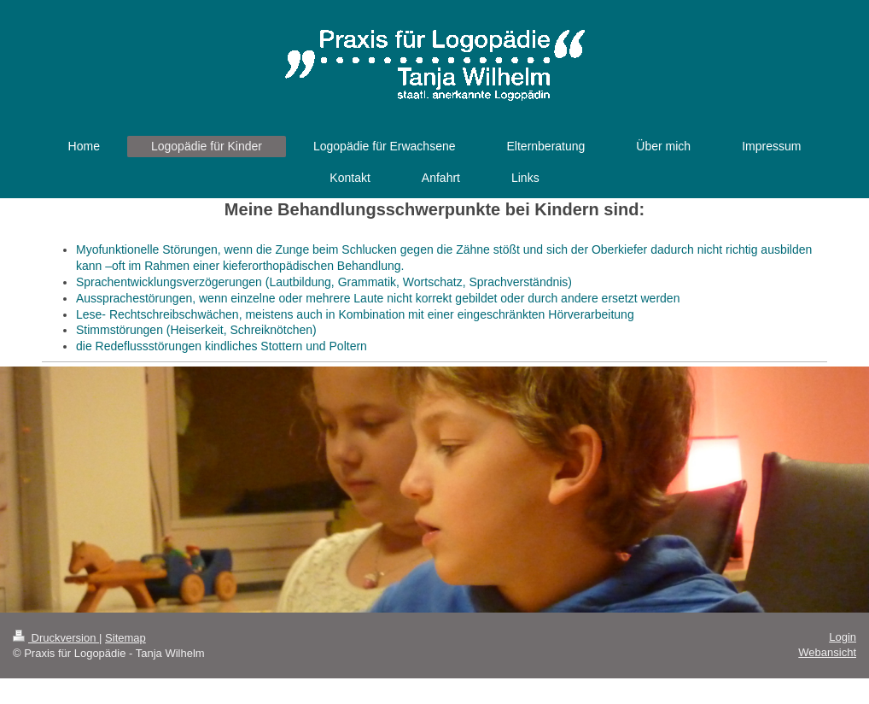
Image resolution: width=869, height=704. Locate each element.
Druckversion (56, 637)
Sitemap (125, 637)
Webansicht (827, 652)
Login (842, 637)
